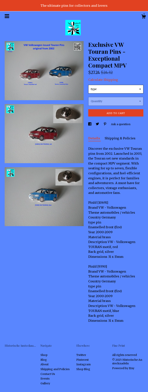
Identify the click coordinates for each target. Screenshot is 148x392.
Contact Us (47, 374)
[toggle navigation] (7, 16)
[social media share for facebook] (90, 124)
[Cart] (143, 17)
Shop (43, 355)
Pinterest (82, 359)
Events (45, 378)
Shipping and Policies (55, 369)
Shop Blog (83, 369)
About (44, 364)
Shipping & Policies (120, 138)
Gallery (45, 383)
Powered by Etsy (123, 368)
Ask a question (120, 124)
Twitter (81, 355)
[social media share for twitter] (98, 124)
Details (94, 138)
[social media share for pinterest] (105, 124)
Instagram (83, 364)
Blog (43, 359)
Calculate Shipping (103, 80)
